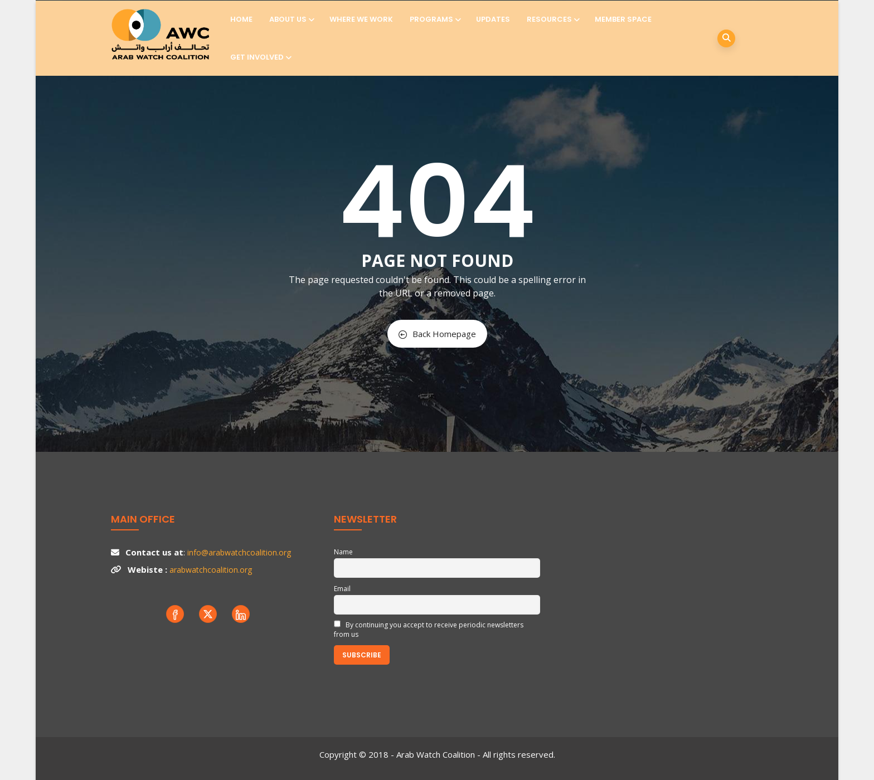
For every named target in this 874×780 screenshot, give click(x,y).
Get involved (260, 57)
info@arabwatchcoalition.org (239, 552)
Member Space (623, 19)
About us (291, 19)
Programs (434, 19)
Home (241, 19)
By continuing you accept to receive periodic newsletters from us (428, 629)
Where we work (361, 19)
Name (343, 552)
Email (342, 588)
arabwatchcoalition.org (210, 569)
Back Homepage (437, 333)
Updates (493, 19)
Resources (552, 19)
